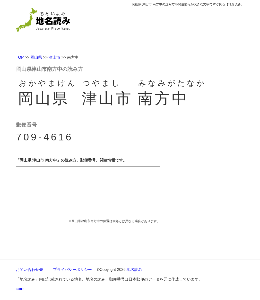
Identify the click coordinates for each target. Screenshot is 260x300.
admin (20, 289)
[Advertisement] (165, 29)
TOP (20, 57)
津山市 (54, 57)
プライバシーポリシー (72, 270)
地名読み (134, 270)
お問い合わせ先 (29, 270)
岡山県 (36, 57)
